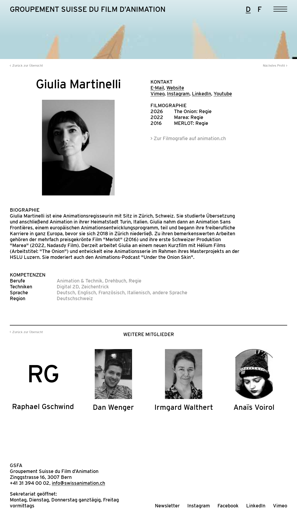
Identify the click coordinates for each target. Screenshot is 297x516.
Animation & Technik (79, 280)
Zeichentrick (95, 286)
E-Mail (157, 87)
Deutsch (66, 292)
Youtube (223, 93)
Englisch (87, 292)
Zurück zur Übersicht (27, 65)
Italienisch (138, 292)
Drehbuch (115, 280)
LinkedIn (201, 93)
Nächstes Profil (274, 65)
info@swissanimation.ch (78, 483)
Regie (135, 280)
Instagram (178, 93)
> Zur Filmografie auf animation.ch (188, 138)
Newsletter (167, 505)
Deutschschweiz (75, 298)
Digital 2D (68, 286)
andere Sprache (169, 292)
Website (175, 87)
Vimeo (157, 93)
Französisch (111, 292)
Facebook (228, 505)
